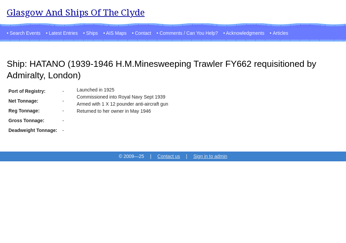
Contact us (168, 156)
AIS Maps (116, 33)
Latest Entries (63, 33)
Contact (143, 33)
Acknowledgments (245, 33)
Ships (92, 33)
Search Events (25, 33)
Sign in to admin (210, 156)
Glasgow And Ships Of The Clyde (76, 12)
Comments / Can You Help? (188, 33)
